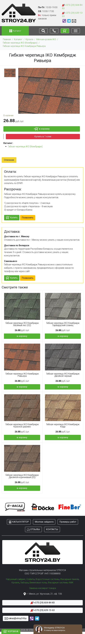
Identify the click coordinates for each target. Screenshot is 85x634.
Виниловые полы (38, 582)
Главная (7, 39)
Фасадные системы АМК (60, 582)
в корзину (22, 336)
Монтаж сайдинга (44, 521)
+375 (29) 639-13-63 (72, 15)
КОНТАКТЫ (52, 529)
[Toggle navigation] (43, 30)
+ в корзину (42, 129)
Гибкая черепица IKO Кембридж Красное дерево (22, 425)
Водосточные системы (47, 579)
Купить (12, 217)
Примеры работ (67, 521)
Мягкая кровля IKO (46, 39)
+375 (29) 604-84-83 (72, 7)
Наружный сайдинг (15, 579)
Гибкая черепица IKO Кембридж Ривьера (24, 46)
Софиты (30, 579)
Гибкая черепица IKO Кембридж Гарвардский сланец (62, 324)
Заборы (24, 582)
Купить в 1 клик (42, 136)
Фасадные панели (69, 579)
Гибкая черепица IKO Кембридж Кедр (62, 425)
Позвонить (27, 217)
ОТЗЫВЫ (33, 529)
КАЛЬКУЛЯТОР (19, 521)
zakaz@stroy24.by (16, 618)
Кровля (29, 39)
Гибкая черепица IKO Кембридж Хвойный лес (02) (22, 324)
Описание (9, 160)
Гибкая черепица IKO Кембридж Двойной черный (62, 375)
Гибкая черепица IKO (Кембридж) (20, 42)
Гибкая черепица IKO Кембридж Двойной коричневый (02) (22, 476)
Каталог (18, 39)
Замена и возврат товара (42, 588)
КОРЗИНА (11, 631)
